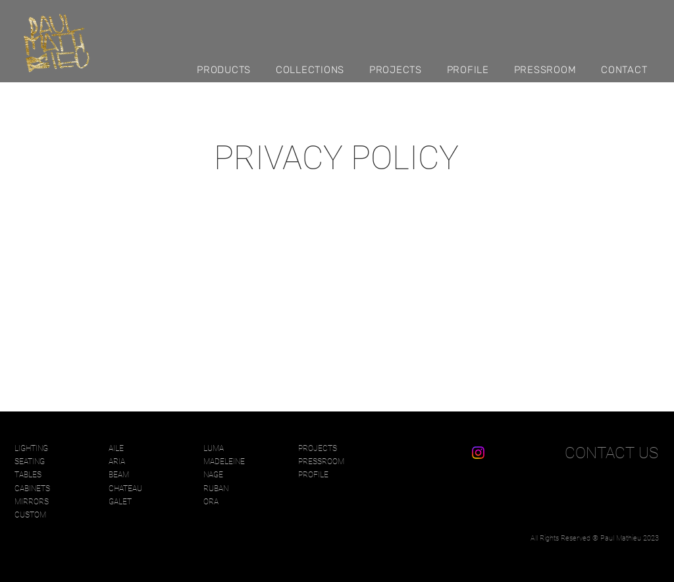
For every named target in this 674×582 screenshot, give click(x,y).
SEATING (29, 461)
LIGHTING (31, 448)
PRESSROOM (321, 461)
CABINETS (32, 488)
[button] (229, 69)
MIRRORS (31, 501)
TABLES (27, 474)
